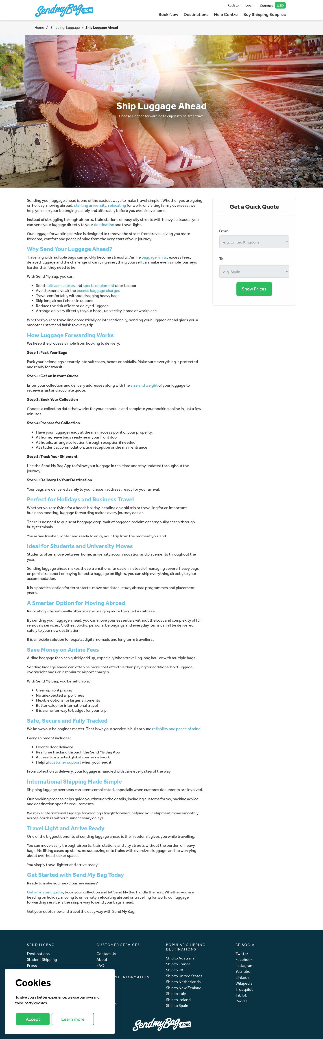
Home (39, 27)
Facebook (244, 959)
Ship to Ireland (178, 999)
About (101, 959)
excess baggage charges (98, 290)
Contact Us (106, 953)
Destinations (196, 14)
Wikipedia (244, 983)
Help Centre (226, 14)
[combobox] (254, 241)
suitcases (54, 285)
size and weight (144, 385)
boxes (69, 285)
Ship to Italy (176, 993)
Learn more (73, 1019)
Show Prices (254, 289)
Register (234, 5)
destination (104, 224)
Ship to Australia (180, 958)
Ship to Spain (177, 1005)
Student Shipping (42, 959)
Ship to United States (184, 975)
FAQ (100, 965)
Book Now (168, 14)
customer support (65, 762)
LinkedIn (243, 977)
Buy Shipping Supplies (264, 14)
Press (32, 965)
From (223, 230)
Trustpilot (244, 989)
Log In (249, 5)
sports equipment (98, 285)
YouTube (243, 971)
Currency (273, 5)
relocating (117, 205)
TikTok (241, 995)
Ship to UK (175, 970)
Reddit (241, 1001)
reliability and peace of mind (176, 728)
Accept (33, 1019)
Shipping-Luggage (65, 27)
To (221, 258)
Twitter (242, 953)
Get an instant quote (45, 891)
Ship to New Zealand (183, 987)
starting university (90, 205)
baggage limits (154, 257)
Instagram (244, 965)
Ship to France (178, 963)
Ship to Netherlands (183, 981)
